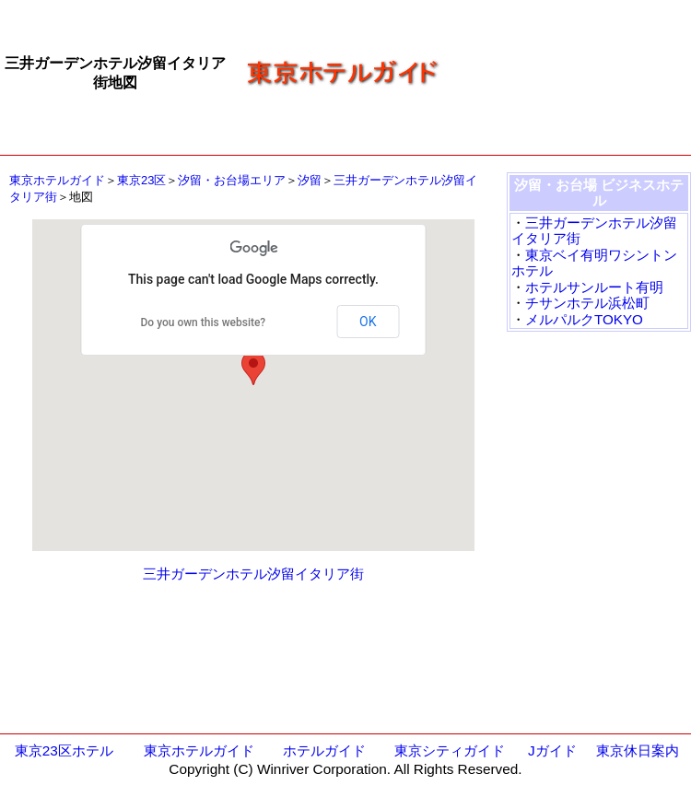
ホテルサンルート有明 (594, 287)
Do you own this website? (203, 322)
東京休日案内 (637, 750)
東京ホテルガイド (57, 180)
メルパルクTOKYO (584, 319)
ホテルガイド (324, 750)
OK (367, 321)
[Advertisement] (572, 72)
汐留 (310, 180)
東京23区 (141, 180)
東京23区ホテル (64, 750)
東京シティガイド (449, 750)
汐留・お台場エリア (232, 180)
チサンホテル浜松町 (587, 303)
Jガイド (552, 750)
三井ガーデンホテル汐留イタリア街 (253, 573)
